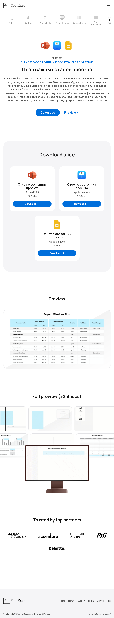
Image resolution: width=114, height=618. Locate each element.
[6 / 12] (96, 20)
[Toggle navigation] (108, 5)
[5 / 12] (79, 20)
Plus (109, 601)
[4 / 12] (62, 20)
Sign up (100, 601)
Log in (91, 601)
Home (62, 601)
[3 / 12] (45, 20)
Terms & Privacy (43, 614)
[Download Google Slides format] (68, 45)
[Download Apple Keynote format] (57, 45)
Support (81, 601)
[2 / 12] (28, 20)
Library (71, 601)
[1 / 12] (11, 20)
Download (47, 112)
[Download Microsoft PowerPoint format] (45, 45)
